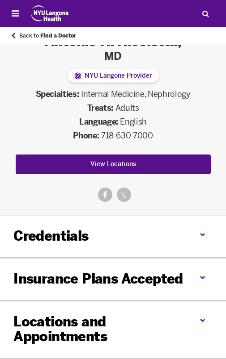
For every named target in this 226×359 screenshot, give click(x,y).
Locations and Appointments (60, 329)
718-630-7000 (127, 136)
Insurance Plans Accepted (98, 279)
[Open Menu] (15, 13)
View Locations (113, 164)
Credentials (50, 236)
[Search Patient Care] (205, 13)
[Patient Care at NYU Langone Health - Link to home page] (50, 13)
